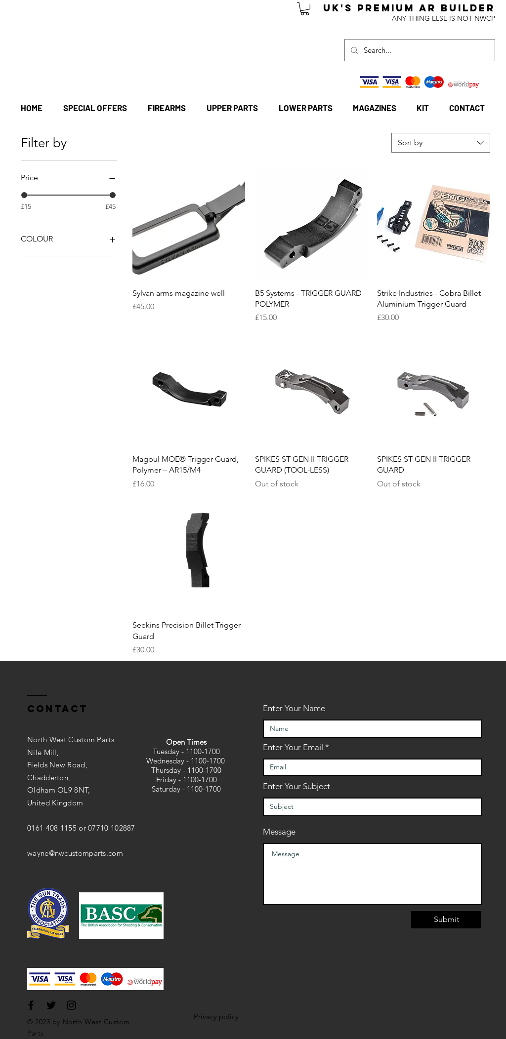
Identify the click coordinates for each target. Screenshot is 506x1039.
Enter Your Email (293, 747)
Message (279, 832)
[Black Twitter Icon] (51, 1005)
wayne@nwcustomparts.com (75, 853)
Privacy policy (216, 1016)
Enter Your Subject (296, 786)
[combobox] (440, 143)
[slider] (24, 195)
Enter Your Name (294, 708)
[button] (305, 8)
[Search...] (419, 50)
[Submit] (446, 919)
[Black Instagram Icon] (71, 1005)
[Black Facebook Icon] (31, 1005)
